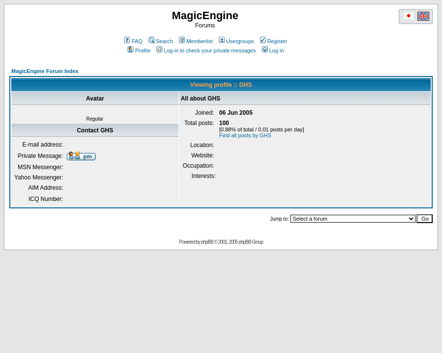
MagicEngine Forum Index (44, 71)
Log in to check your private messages (206, 50)
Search (161, 41)
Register (273, 41)
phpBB (207, 242)
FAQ (133, 41)
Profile (139, 50)
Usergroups (236, 41)
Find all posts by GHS (245, 135)
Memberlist (196, 41)
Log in (273, 50)
